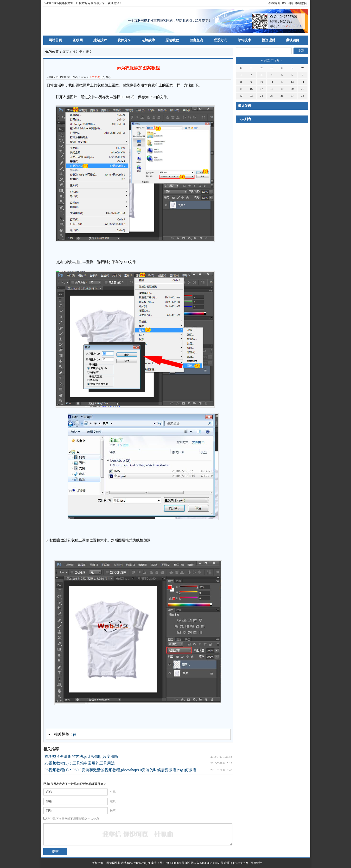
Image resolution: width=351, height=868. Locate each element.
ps (75, 734)
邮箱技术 (244, 40)
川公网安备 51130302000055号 (204, 863)
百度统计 (255, 863)
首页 (65, 52)
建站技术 (100, 40)
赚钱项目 (292, 40)
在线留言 (274, 3)
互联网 (78, 40)
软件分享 (124, 40)
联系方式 (220, 40)
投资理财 (268, 40)
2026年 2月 (272, 60)
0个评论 (95, 77)
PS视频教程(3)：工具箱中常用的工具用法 (80, 763)
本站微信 (301, 3)
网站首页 (55, 40)
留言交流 (196, 40)
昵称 (49, 792)
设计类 (77, 52)
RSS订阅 (287, 3)
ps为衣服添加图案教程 (138, 68)
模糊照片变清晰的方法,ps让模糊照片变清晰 (81, 756)
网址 (49, 810)
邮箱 (49, 801)
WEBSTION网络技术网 (59, 3)
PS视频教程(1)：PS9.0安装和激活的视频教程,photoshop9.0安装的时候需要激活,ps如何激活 (120, 770)
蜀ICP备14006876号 (172, 863)
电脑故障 (148, 40)
